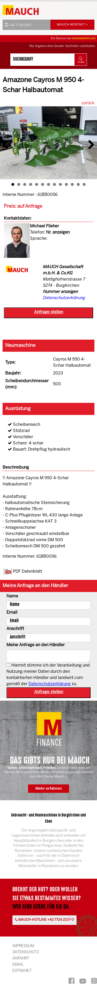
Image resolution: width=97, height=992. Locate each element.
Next (89, 143)
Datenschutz (25, 952)
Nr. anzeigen (58, 232)
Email (11, 612)
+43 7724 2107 (18, 24)
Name (12, 596)
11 (72, 184)
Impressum (23, 946)
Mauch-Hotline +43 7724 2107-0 (44, 920)
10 (66, 184)
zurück (87, 103)
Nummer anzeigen (60, 292)
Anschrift (15, 629)
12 (78, 184)
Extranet (22, 971)
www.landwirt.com (84, 38)
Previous (8, 143)
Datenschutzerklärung (64, 298)
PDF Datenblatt (27, 571)
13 (84, 184)
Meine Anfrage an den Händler (35, 645)
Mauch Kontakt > (72, 24)
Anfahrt (20, 958)
